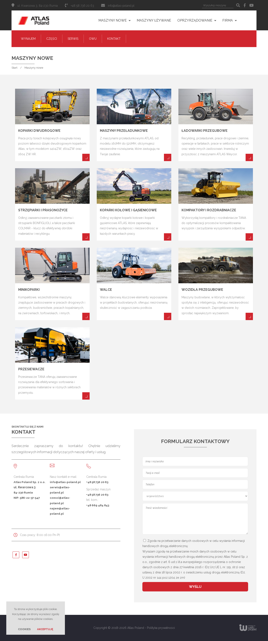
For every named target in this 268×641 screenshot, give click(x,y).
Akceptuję (45, 629)
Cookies (24, 629)
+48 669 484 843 (97, 505)
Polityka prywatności (161, 627)
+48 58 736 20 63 (97, 482)
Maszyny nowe (33, 67)
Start (14, 67)
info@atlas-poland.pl (121, 5)
